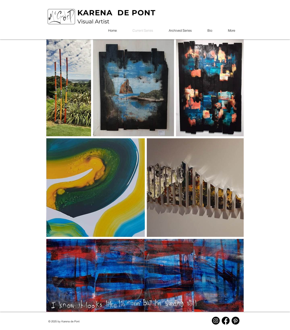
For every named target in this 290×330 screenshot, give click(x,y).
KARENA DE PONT (116, 12)
